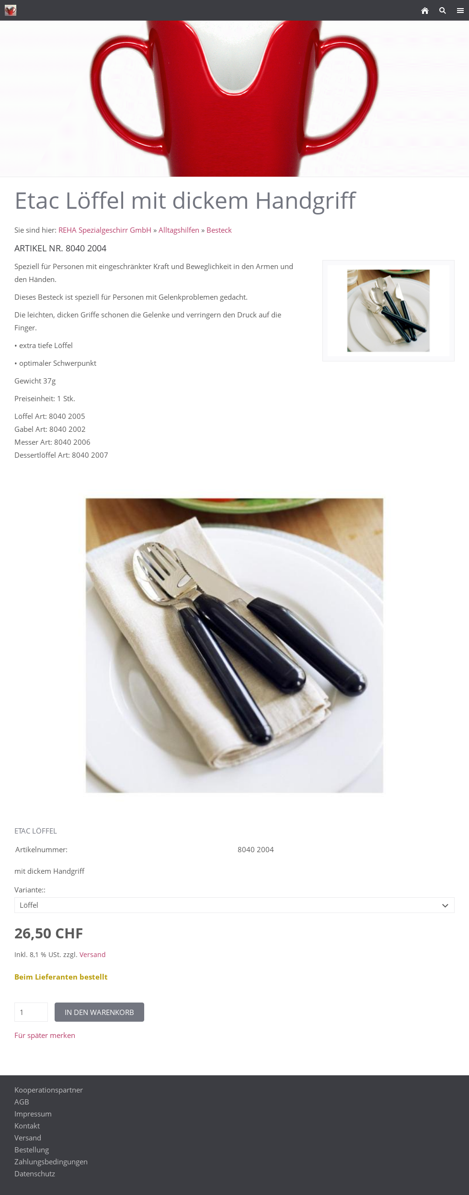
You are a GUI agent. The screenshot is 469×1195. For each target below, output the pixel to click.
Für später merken (44, 1035)
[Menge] (31, 1012)
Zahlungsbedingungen (51, 1161)
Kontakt (27, 1125)
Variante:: (30, 889)
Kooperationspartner (48, 1089)
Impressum (33, 1113)
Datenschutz (34, 1173)
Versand (93, 954)
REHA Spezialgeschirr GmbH (104, 230)
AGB (21, 1101)
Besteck (219, 230)
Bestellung (31, 1149)
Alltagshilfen (179, 230)
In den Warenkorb (99, 1012)
